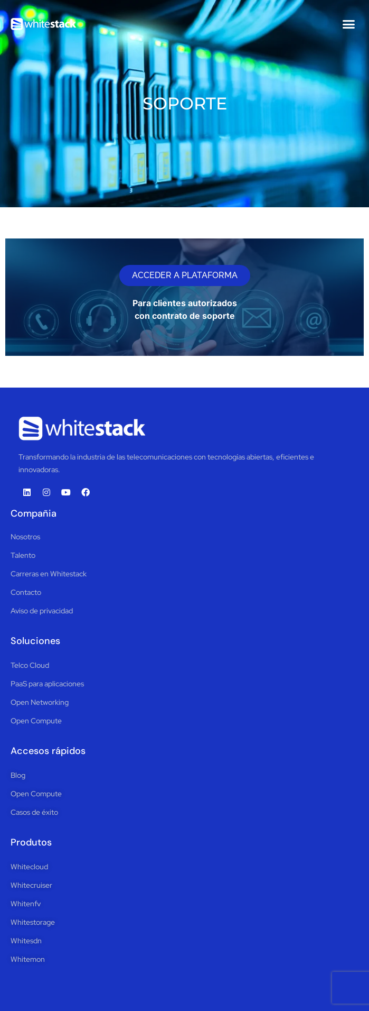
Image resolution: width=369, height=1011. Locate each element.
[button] (349, 24)
